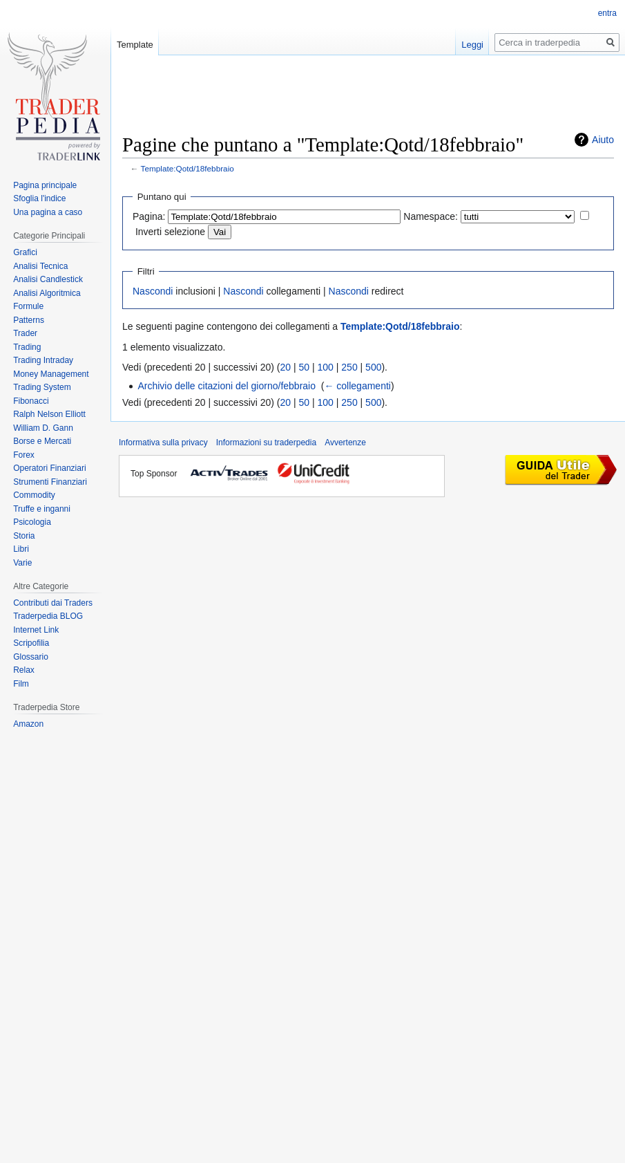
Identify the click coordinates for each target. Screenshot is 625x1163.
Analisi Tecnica (40, 266)
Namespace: (430, 216)
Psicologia (32, 522)
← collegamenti (357, 385)
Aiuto (603, 139)
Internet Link (36, 630)
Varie (22, 563)
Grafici (25, 252)
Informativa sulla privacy (163, 442)
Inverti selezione (170, 231)
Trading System (42, 387)
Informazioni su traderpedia (266, 442)
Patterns (28, 320)
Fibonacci (30, 401)
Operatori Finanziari (49, 468)
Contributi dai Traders (53, 603)
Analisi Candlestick (48, 279)
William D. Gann (43, 428)
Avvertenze (345, 442)
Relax (24, 670)
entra (607, 13)
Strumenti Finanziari (50, 482)
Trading (27, 347)
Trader (25, 333)
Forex (24, 455)
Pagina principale (45, 185)
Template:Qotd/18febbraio (187, 168)
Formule (28, 306)
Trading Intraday (43, 360)
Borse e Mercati (42, 441)
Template (135, 44)
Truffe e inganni (41, 509)
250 (349, 367)
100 (326, 367)
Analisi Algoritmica (46, 293)
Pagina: (149, 216)
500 (373, 367)
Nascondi (153, 291)
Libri (21, 549)
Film (21, 684)
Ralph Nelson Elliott (49, 414)
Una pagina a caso (47, 212)
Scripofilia (31, 643)
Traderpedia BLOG (48, 616)
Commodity (34, 495)
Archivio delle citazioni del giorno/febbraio (226, 385)
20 (285, 367)
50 (304, 367)
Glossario (30, 657)
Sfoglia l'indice (39, 198)
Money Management (50, 374)
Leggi (472, 44)
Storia (24, 536)
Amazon (28, 724)
